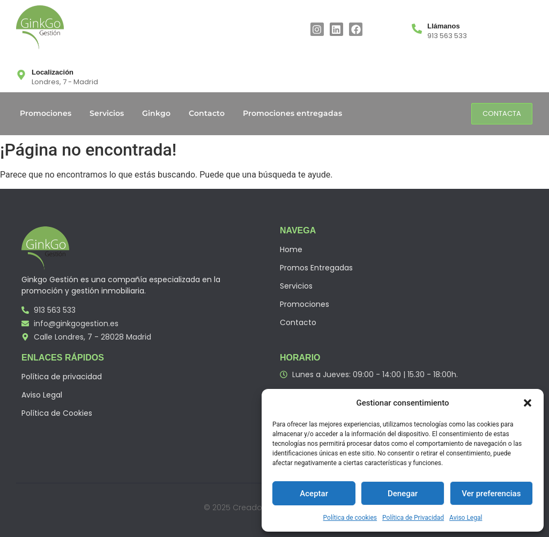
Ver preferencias (491, 493)
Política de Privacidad (413, 517)
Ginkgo (156, 113)
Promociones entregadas (292, 113)
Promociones (45, 113)
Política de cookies (350, 517)
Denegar (403, 493)
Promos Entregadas (316, 267)
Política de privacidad (61, 376)
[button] (527, 403)
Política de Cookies (56, 413)
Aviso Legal (465, 517)
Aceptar (314, 493)
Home (291, 249)
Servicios (107, 113)
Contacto (207, 113)
